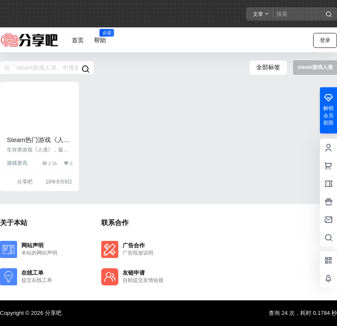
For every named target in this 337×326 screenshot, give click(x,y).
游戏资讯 (17, 163)
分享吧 (52, 313)
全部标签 (268, 67)
